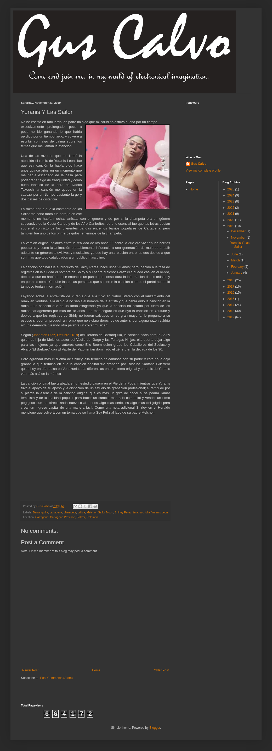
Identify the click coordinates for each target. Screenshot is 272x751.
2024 (231, 195)
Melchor (92, 512)
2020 (231, 220)
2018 (231, 280)
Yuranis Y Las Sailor (240, 244)
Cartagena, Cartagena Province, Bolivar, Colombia (67, 517)
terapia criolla (141, 512)
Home (96, 670)
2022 (231, 208)
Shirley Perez (123, 512)
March (236, 260)
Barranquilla (40, 512)
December (238, 231)
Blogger (154, 728)
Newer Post (30, 670)
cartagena (55, 512)
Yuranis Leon (159, 512)
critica (81, 512)
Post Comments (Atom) (56, 678)
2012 (231, 317)
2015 (231, 299)
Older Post (161, 670)
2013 (231, 311)
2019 (231, 226)
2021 (231, 214)
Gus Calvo (198, 164)
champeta (70, 512)
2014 (231, 305)
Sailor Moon (105, 512)
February (237, 266)
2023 (231, 201)
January (237, 273)
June (235, 254)
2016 (231, 292)
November (238, 237)
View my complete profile (203, 170)
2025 (231, 189)
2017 (231, 286)
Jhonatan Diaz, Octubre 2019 (55, 335)
